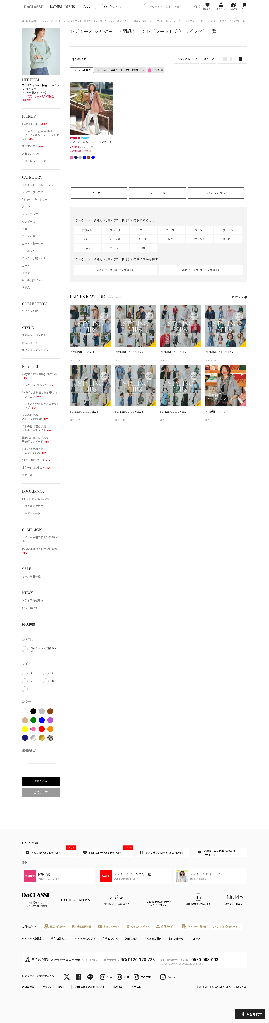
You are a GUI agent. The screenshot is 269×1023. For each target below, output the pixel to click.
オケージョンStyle (36, 467)
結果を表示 (41, 781)
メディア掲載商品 (32, 600)
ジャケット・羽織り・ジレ (38, 185)
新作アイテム (33, 146)
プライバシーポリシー (54, 987)
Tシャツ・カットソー (35, 199)
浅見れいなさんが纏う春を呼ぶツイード (35, 439)
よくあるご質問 (153, 938)
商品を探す (251, 1014)
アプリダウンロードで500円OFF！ (162, 852)
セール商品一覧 (31, 576)
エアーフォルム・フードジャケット (91, 142)
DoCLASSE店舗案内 (33, 938)
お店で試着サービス (226, 926)
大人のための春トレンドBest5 (35, 417)
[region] (134, 6)
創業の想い (131, 938)
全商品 (26, 287)
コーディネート (31, 513)
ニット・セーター (32, 243)
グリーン (228, 230)
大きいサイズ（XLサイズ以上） (115, 270)
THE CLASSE (30, 311)
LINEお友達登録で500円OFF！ (107, 851)
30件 (206, 59)
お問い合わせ (176, 938)
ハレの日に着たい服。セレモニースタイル (37, 428)
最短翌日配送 (81, 926)
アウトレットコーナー (35, 161)
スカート (27, 229)
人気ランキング (31, 153)
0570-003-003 (204, 959)
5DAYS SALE (34, 123)
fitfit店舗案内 (58, 938)
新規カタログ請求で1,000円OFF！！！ (216, 852)
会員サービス (165, 926)
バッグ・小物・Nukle (35, 258)
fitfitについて (110, 938)
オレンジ (199, 239)
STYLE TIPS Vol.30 (36, 460)
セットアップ (30, 214)
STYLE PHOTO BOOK (35, 498)
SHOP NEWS (30, 607)
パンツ (26, 207)
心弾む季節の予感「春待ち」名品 (34, 451)
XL (53, 673)
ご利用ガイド (29, 926)
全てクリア (41, 792)
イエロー (143, 239)
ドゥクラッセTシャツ (38, 385)
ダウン (26, 273)
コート (26, 265)
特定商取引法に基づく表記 (90, 987)
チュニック (28, 251)
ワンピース (28, 221)
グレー (143, 230)
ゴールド (115, 248)
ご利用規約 (28, 987)
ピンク (153, 70)
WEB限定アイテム (33, 280)
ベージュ (199, 230)
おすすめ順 (184, 59)
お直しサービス (109, 926)
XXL (53, 681)
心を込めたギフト (138, 926)
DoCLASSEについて (84, 938)
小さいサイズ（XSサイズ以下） (201, 270)
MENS (70, 6)
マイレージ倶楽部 (194, 926)
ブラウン (171, 230)
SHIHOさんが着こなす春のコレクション (39, 394)
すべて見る (237, 297)
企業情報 (136, 987)
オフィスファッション (35, 350)
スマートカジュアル (34, 335)
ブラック (115, 230)
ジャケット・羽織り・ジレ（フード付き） (119, 70)
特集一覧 (27, 475)
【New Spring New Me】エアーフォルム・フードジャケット (40, 135)
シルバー (87, 248)
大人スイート (30, 342)
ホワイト (87, 230)
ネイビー (227, 239)
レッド (172, 239)
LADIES (56, 6)
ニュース (195, 938)
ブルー (87, 239)
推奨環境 (118, 987)
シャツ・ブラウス (32, 192)
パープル (115, 239)
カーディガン (30, 236)
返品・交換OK (54, 926)
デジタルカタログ (32, 506)
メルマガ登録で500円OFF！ (50, 851)
